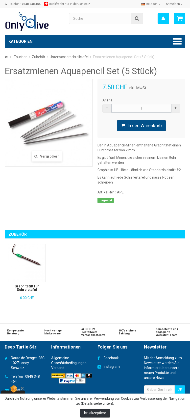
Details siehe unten (97, 403)
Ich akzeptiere (95, 413)
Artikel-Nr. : (106, 192)
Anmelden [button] (174, 4)
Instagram (112, 367)
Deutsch (150, 4)
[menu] (163, 18)
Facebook (111, 358)
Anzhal (108, 100)
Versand (57, 368)
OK (180, 389)
